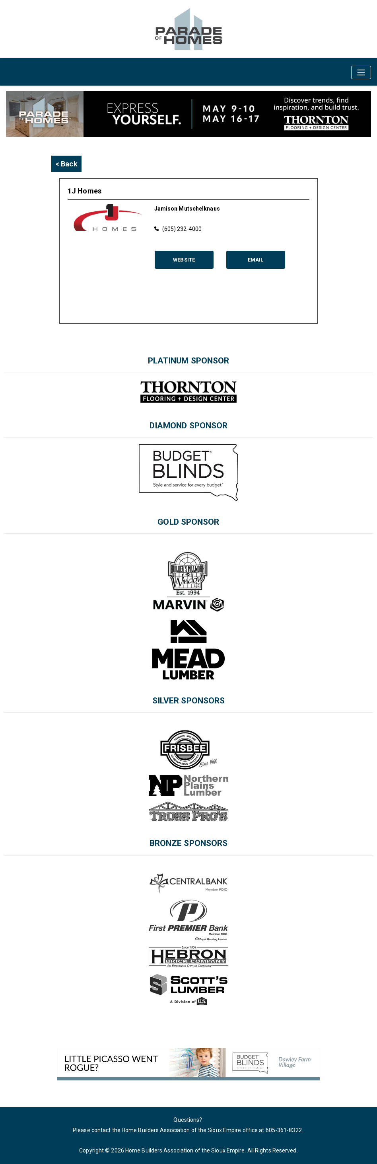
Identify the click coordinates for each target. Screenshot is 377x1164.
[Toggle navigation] (361, 72)
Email (256, 260)
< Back (66, 164)
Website (184, 260)
